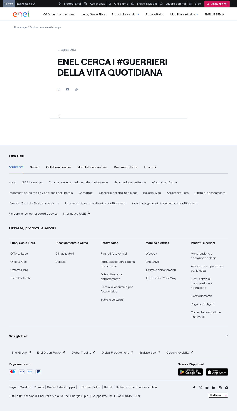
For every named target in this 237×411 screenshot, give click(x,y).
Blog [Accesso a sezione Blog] (195, 3)
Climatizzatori (65, 253)
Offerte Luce (19, 253)
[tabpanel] (118, 198)
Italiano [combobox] (215, 395)
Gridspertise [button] (149, 352)
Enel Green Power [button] (51, 352)
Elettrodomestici (202, 296)
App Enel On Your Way (161, 278)
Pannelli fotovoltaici (114, 253)
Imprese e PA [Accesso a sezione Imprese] (25, 3)
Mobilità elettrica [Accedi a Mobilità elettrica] (184, 14)
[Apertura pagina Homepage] (20, 27)
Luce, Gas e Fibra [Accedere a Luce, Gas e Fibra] (94, 14)
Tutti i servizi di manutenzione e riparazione (201, 283)
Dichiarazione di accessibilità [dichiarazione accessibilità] (136, 387)
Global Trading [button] (83, 352)
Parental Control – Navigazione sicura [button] (34, 203)
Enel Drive (152, 261)
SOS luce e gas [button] (32, 182)
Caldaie (61, 261)
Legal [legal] (12, 387)
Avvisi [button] (12, 182)
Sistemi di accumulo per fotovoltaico (117, 289)
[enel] (21, 14)
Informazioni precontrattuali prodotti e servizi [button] (95, 203)
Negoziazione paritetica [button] (130, 182)
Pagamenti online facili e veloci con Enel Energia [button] (41, 193)
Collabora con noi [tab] (58, 167)
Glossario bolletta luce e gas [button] (118, 193)
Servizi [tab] (34, 167)
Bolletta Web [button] (152, 193)
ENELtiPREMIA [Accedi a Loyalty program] (214, 14)
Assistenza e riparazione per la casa (207, 268)
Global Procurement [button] (117, 352)
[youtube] (207, 387)
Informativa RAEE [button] (76, 213)
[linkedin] (213, 387)
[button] (67, 89)
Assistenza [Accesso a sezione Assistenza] (94, 3)
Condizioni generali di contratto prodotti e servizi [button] (165, 203)
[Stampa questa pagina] (58, 89)
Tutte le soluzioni (112, 299)
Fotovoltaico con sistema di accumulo (118, 264)
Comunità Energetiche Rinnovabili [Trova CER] (206, 314)
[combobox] (218, 395)
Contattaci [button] (86, 193)
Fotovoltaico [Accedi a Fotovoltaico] (155, 14)
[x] (200, 387)
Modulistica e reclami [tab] (92, 167)
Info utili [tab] (150, 167)
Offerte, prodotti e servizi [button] (32, 228)
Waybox (151, 253)
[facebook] (194, 387)
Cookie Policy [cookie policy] (91, 387)
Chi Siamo (118, 3)
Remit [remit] (108, 387)
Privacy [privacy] (39, 387)
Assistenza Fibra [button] (178, 193)
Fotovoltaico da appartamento (111, 277)
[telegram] (226, 387)
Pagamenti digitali (203, 304)
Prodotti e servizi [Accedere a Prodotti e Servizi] (126, 14)
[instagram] (220, 387)
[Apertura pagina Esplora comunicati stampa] (45, 27)
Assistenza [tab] (16, 167)
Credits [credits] (25, 387)
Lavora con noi (173, 3)
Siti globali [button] (18, 336)
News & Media (144, 3)
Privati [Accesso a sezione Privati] (9, 4)
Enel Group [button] (21, 352)
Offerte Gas (18, 261)
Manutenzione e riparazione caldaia (203, 256)
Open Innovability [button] (180, 352)
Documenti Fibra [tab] (125, 167)
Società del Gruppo (61, 387)
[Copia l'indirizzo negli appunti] (76, 89)
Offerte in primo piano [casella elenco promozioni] (59, 14)
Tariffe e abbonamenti (161, 270)
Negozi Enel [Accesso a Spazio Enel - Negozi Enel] (69, 3)
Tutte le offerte (20, 278)
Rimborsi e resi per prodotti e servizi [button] (33, 213)
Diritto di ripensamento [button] (210, 193)
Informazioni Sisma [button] (164, 182)
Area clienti (217, 4)
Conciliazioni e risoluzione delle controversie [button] (78, 182)
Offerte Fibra (19, 270)
